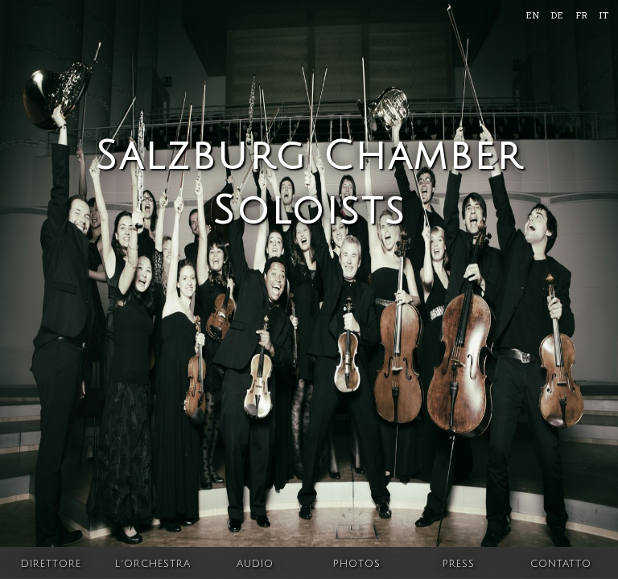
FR (581, 15)
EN (532, 15)
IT (603, 15)
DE (556, 15)
